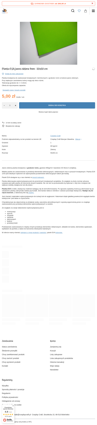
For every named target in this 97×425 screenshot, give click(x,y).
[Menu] (93, 11)
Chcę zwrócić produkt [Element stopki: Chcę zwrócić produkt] (10, 358)
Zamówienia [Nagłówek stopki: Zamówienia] (7, 341)
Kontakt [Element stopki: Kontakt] (5, 366)
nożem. (31, 193)
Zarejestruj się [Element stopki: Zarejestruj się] (55, 347)
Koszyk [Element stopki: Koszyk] (53, 351)
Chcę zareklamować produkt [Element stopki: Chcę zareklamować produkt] (13, 354)
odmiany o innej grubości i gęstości (33, 232)
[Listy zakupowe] (79, 11)
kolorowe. (59, 232)
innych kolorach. (38, 177)
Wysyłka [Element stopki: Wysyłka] (5, 386)
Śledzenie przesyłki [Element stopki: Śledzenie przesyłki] (9, 351)
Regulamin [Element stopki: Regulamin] (6, 393)
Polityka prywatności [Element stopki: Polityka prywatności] (10, 397)
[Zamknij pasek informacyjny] (92, 3)
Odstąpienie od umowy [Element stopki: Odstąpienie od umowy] (11, 401)
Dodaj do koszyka (57, 105)
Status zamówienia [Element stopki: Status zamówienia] (9, 347)
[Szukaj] (73, 11)
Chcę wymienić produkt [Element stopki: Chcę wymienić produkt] (11, 362)
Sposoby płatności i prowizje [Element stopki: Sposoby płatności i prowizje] (13, 389)
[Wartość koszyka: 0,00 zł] (85, 11)
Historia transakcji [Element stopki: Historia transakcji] (57, 362)
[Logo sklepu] (5, 10)
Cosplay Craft (55, 136)
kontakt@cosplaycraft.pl (21, 415)
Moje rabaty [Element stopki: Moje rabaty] (54, 366)
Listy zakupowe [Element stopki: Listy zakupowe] (56, 354)
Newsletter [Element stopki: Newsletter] (54, 370)
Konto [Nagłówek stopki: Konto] (53, 341)
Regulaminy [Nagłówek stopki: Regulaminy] (7, 380)
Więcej (77, 139)
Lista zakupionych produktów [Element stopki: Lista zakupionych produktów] (61, 358)
